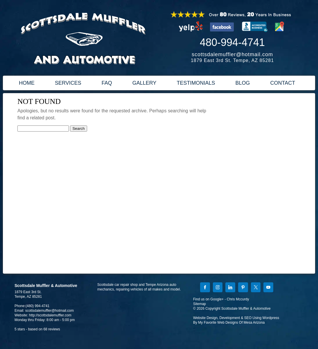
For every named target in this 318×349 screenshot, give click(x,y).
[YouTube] (268, 287)
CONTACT (282, 83)
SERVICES (68, 83)
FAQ (107, 83)
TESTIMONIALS (196, 83)
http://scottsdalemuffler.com (50, 315)
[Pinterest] (243, 287)
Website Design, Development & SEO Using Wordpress (236, 318)
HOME (27, 83)
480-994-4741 (232, 42)
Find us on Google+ (208, 299)
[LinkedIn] (230, 287)
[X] (256, 287)
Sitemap (199, 304)
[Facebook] (205, 287)
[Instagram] (218, 287)
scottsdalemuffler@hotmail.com (232, 54)
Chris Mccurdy (238, 299)
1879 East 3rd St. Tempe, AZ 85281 (232, 60)
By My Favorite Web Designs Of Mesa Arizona (229, 322)
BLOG (242, 83)
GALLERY (144, 83)
